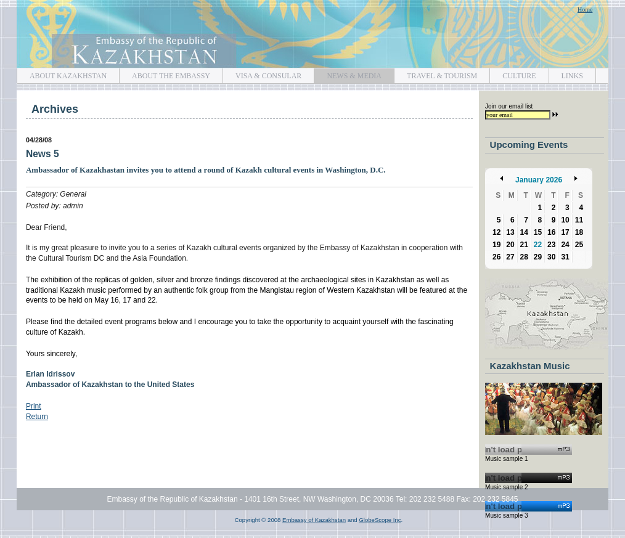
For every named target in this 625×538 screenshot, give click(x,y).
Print (33, 406)
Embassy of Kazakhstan (312, 34)
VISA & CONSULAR (262, 74)
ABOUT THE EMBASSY (164, 74)
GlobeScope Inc (380, 519)
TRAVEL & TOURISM (435, 74)
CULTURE (512, 74)
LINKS (566, 74)
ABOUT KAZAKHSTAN (62, 74)
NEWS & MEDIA (348, 74)
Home (585, 9)
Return (37, 416)
